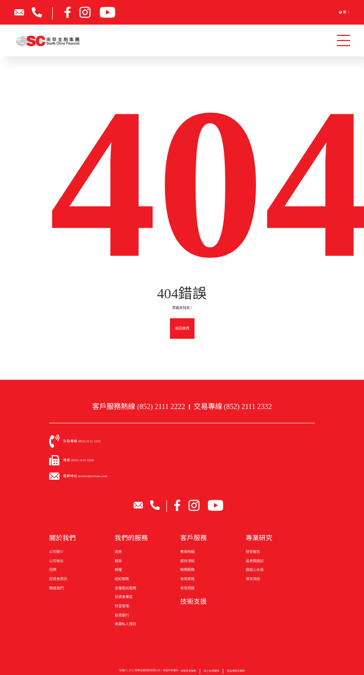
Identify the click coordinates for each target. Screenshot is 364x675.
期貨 (118, 561)
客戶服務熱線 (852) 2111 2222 (138, 406)
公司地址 (56, 561)
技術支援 (193, 601)
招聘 (52, 570)
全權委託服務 (125, 588)
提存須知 (187, 561)
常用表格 (187, 579)
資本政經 (253, 579)
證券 (118, 552)
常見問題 (187, 588)
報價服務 (187, 570)
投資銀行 (122, 615)
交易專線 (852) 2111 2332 (233, 406)
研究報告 (253, 552)
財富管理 (122, 606)
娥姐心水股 (255, 570)
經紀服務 (122, 579)
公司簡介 (56, 552)
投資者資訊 (58, 579)
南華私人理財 (125, 624)
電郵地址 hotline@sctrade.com (85, 476)
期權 (118, 570)
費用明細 (187, 552)
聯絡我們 (56, 588)
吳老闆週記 (255, 561)
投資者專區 (124, 597)
